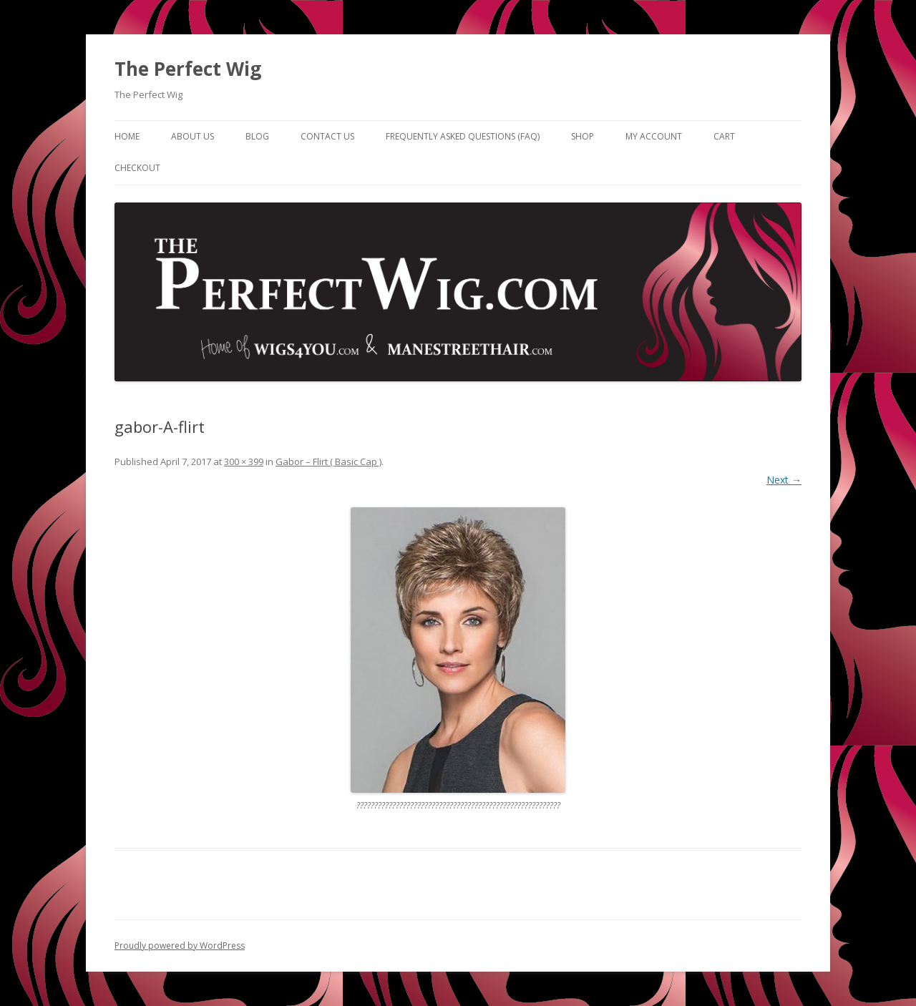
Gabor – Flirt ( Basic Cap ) (328, 461)
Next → (784, 480)
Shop (582, 136)
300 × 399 (243, 461)
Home (127, 136)
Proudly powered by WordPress (179, 945)
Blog (257, 136)
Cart (724, 136)
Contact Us (327, 136)
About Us (192, 136)
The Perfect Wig (187, 69)
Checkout (137, 168)
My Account (653, 136)
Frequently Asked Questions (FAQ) (463, 136)
